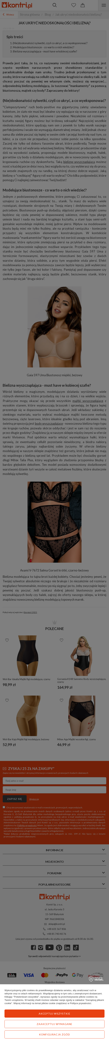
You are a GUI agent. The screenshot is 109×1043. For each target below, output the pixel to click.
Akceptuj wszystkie (54, 1013)
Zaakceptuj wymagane (54, 1024)
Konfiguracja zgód (54, 1034)
